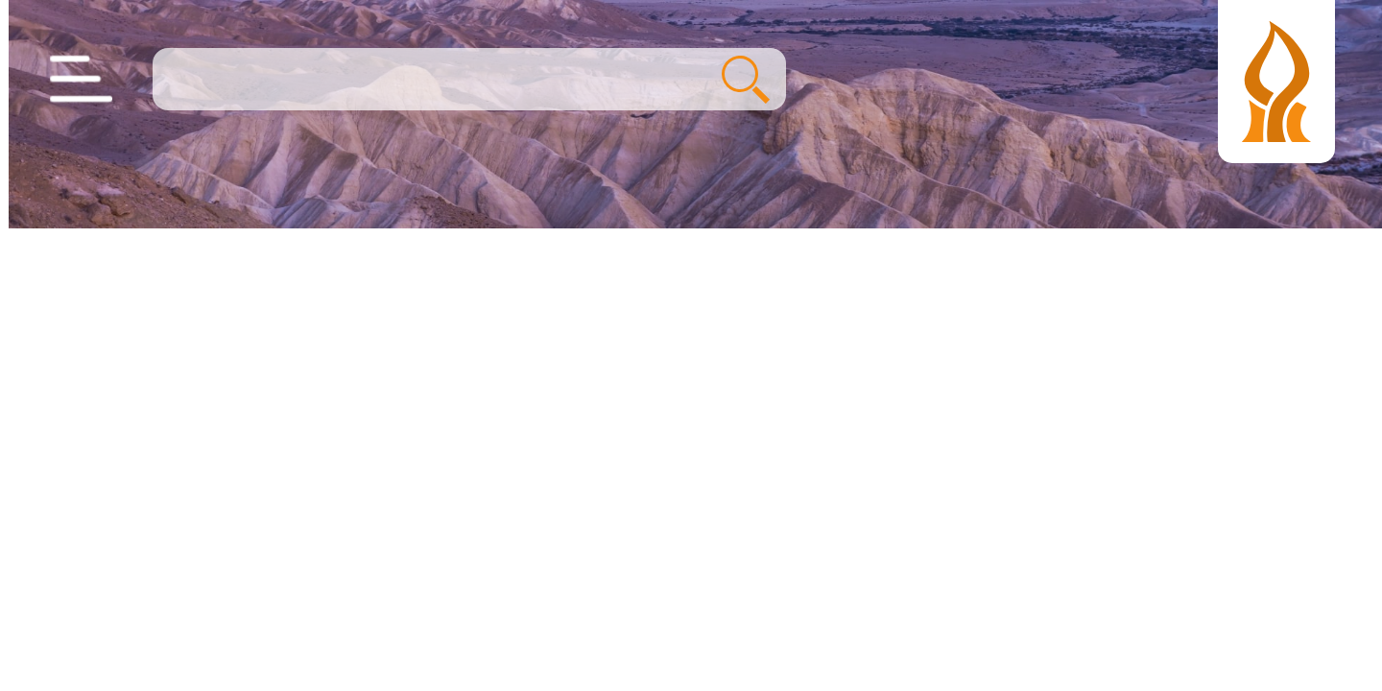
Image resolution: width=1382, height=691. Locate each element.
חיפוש (737, 80)
